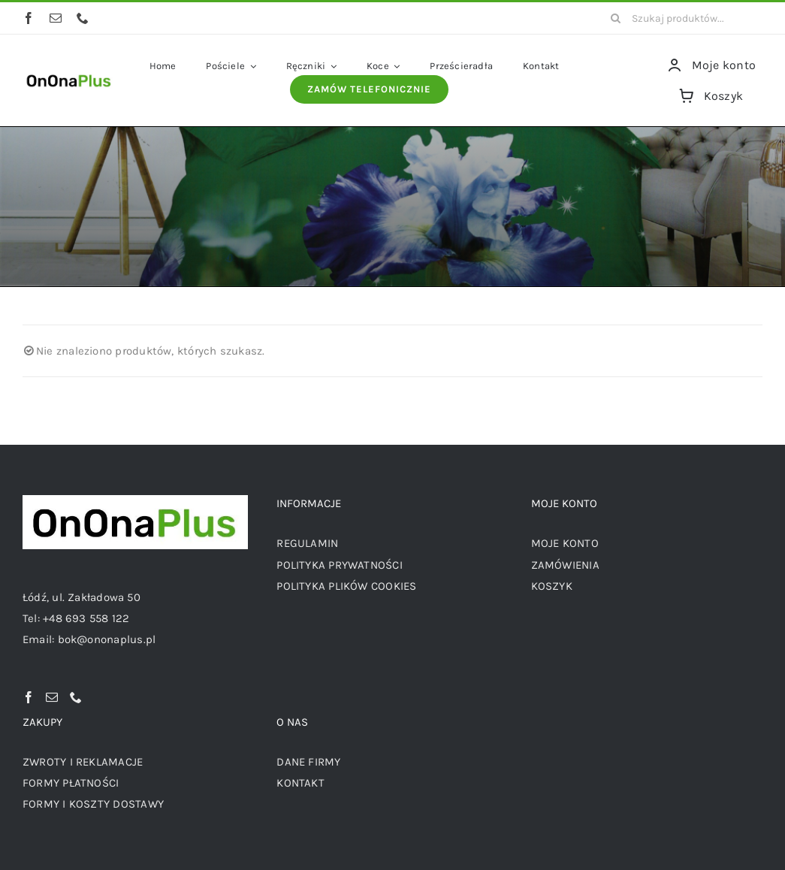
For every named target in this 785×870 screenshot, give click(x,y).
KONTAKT (300, 783)
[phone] (83, 18)
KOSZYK (551, 586)
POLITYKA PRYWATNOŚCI (339, 565)
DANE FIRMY (308, 762)
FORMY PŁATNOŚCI (71, 783)
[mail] (56, 18)
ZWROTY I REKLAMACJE (83, 762)
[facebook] (29, 18)
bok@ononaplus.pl (107, 639)
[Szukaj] (615, 18)
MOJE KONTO (565, 543)
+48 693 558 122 (86, 618)
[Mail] (52, 697)
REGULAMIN (307, 543)
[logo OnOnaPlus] (69, 74)
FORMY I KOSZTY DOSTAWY (93, 804)
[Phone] (76, 697)
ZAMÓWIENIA (565, 565)
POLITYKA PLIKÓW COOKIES (346, 586)
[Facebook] (29, 697)
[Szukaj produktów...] (680, 18)
